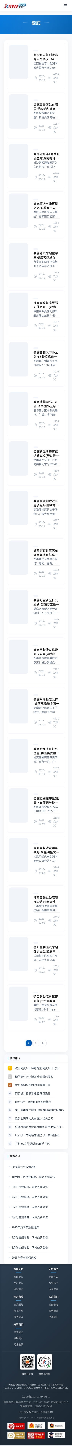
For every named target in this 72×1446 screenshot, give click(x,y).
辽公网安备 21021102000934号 (36, 1412)
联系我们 (53, 1316)
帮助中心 (18, 1276)
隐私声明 (18, 1310)
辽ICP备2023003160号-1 (36, 1396)
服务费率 (53, 1289)
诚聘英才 (18, 1338)
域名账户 (53, 1282)
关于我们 (18, 1332)
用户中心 (18, 1282)
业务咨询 (53, 1304)
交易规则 (18, 1304)
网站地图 (18, 1289)
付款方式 (53, 1276)
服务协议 (18, 1316)
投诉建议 (53, 1310)
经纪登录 (18, 1344)
